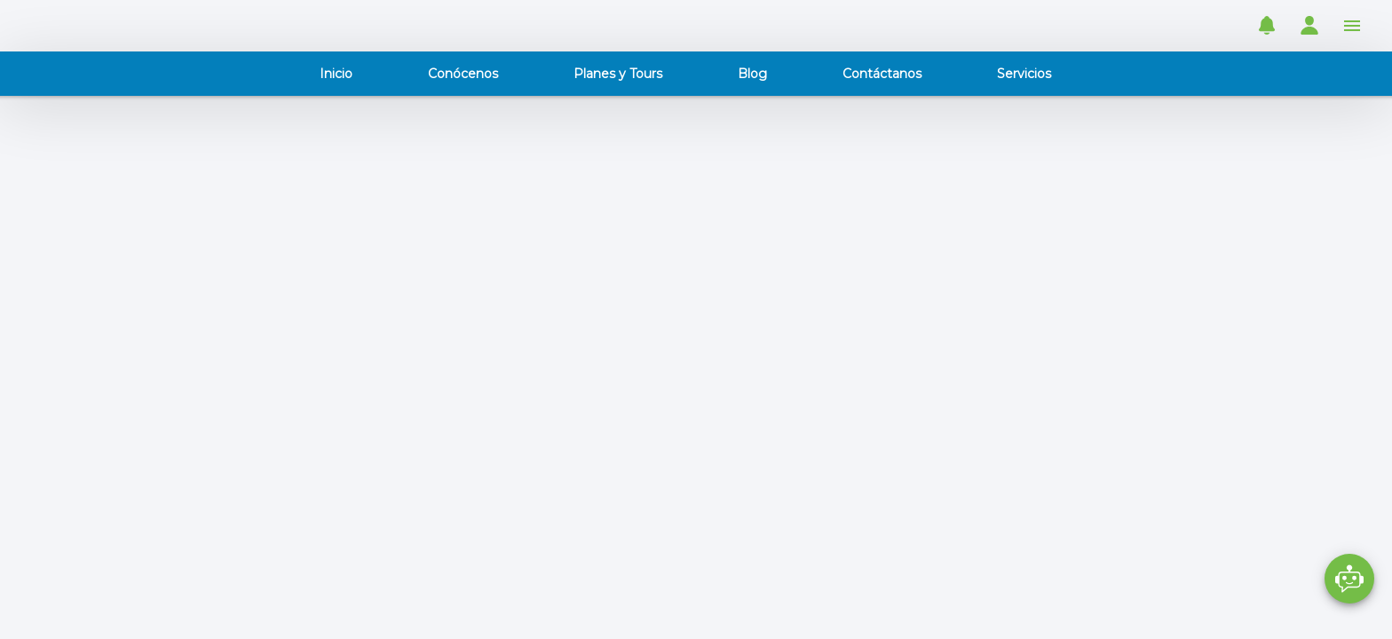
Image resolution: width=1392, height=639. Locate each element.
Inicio (336, 74)
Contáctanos (881, 74)
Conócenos (463, 74)
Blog (752, 74)
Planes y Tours (617, 74)
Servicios (1024, 74)
